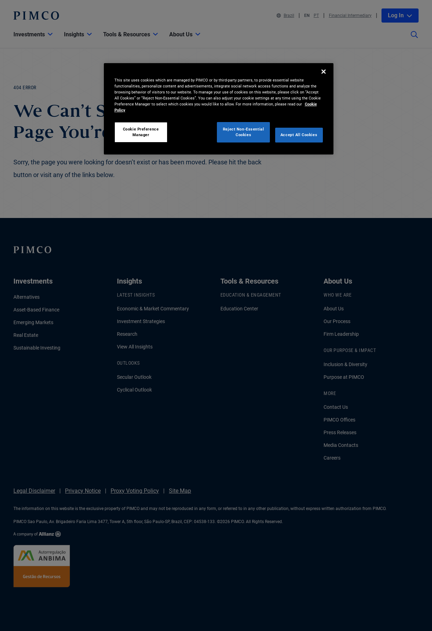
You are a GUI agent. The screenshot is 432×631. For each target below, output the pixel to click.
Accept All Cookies (298, 134)
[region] (218, 108)
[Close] (323, 71)
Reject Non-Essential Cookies (243, 132)
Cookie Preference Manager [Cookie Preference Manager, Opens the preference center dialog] (141, 132)
